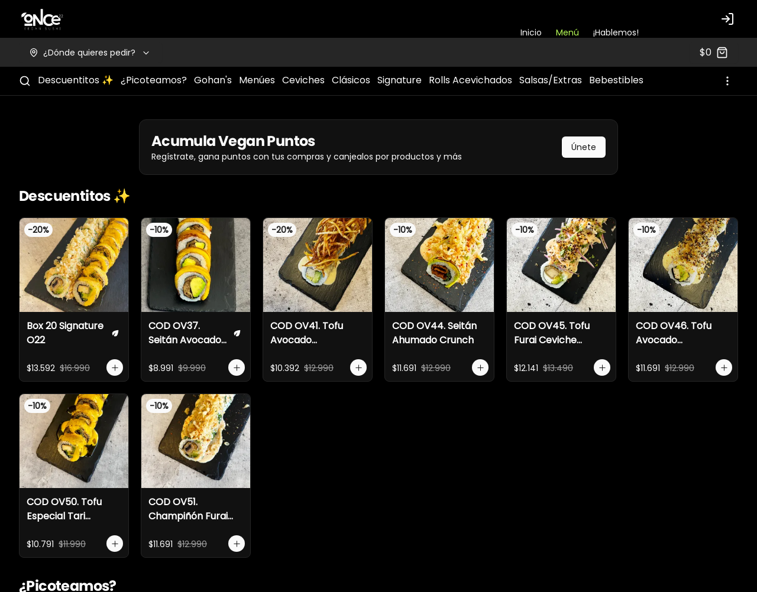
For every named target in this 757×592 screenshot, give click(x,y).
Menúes (257, 80)
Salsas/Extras (550, 80)
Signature (399, 80)
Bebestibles (616, 80)
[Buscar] (25, 81)
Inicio (531, 32)
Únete (583, 147)
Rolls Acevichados (470, 80)
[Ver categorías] (727, 81)
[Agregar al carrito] (114, 367)
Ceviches (303, 80)
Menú (567, 32)
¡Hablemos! (616, 32)
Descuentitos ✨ (76, 80)
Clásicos (351, 80)
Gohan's (213, 80)
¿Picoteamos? (154, 80)
